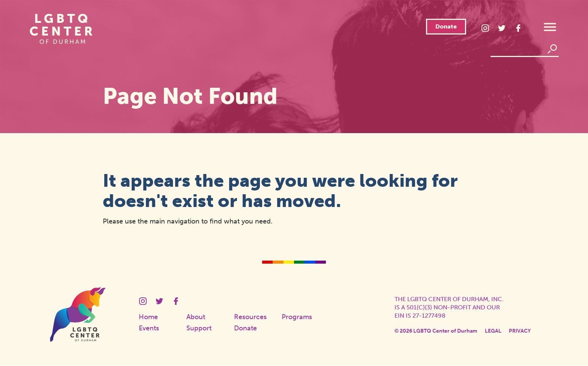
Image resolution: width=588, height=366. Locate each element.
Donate (446, 26)
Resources (250, 317)
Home (148, 317)
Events (149, 328)
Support (199, 328)
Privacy (520, 331)
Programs (297, 317)
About (195, 317)
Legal (493, 331)
